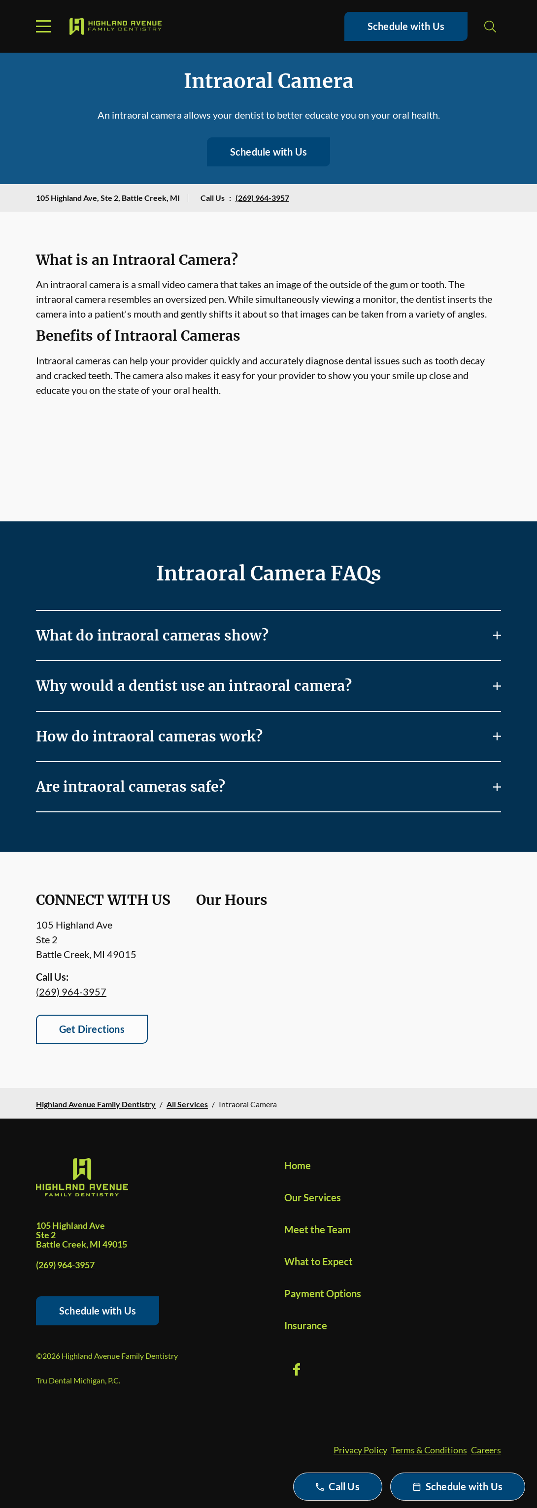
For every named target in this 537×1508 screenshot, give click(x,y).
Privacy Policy (360, 1449)
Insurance (305, 1325)
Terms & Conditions (429, 1449)
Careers (486, 1449)
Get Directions (92, 1029)
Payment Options (322, 1293)
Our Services (312, 1197)
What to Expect (318, 1261)
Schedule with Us (406, 26)
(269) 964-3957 (262, 197)
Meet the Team (317, 1229)
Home (297, 1165)
